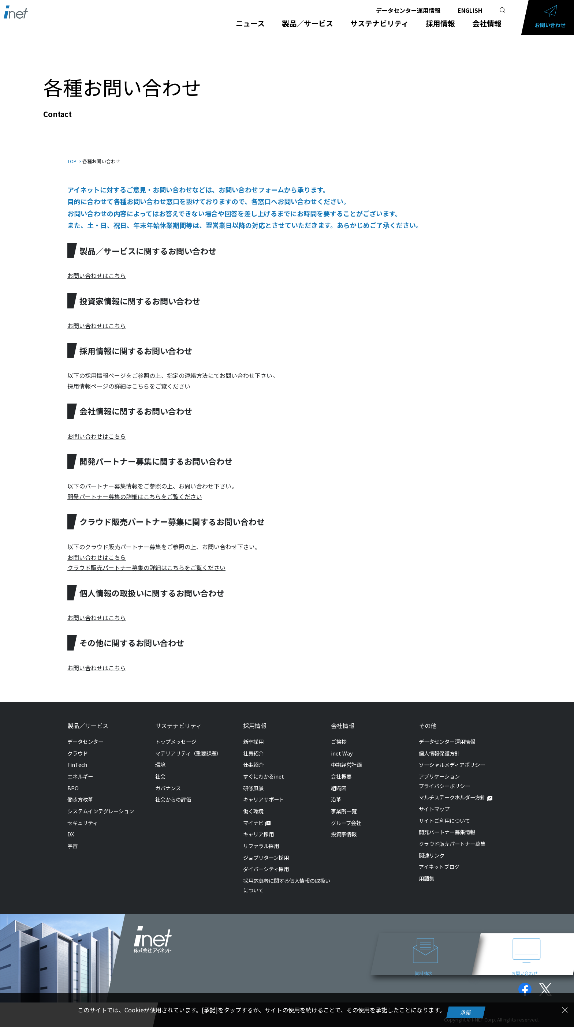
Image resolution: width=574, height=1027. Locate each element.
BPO (73, 788)
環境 (160, 764)
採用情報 (440, 23)
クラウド (77, 753)
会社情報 (487, 23)
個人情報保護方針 (439, 753)
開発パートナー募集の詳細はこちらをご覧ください (134, 496)
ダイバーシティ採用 (266, 869)
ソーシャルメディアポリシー (452, 764)
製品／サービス (307, 23)
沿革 (336, 799)
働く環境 (253, 811)
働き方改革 (80, 799)
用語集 (426, 878)
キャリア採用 (258, 834)
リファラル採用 (261, 846)
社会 (160, 776)
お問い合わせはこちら (96, 275)
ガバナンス (168, 788)
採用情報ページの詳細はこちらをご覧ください (128, 386)
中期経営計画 (346, 764)
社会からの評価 (173, 799)
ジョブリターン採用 (266, 857)
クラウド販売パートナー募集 (452, 843)
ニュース (250, 23)
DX (70, 834)
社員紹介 (253, 753)
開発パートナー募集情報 (447, 832)
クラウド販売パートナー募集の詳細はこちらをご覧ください (146, 567)
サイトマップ (434, 809)
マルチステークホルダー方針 (452, 797)
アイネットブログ (439, 866)
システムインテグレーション (100, 811)
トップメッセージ (175, 741)
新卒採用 (253, 741)
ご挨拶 (338, 741)
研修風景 (253, 788)
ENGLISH (470, 10)
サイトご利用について (444, 820)
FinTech (77, 764)
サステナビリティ (379, 23)
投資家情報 (344, 834)
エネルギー (80, 776)
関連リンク (431, 855)
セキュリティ (82, 823)
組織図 (338, 788)
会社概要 (341, 776)
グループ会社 (346, 823)
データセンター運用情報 (408, 10)
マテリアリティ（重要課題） (188, 753)
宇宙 (72, 846)
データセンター (85, 741)
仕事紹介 (253, 764)
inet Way (342, 753)
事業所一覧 (344, 811)
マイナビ (253, 823)
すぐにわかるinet (263, 776)
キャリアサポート (263, 799)
